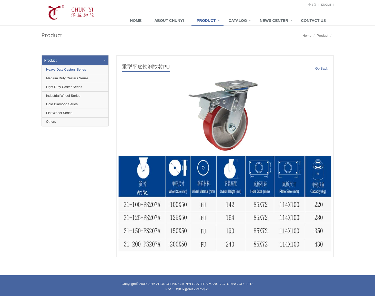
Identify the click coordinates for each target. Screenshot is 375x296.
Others (51, 121)
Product (206, 20)
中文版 (312, 4)
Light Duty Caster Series (64, 87)
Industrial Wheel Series (63, 96)
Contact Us (313, 20)
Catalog (238, 20)
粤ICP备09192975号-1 (192, 289)
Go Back (321, 68)
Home (135, 20)
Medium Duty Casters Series (67, 78)
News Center (274, 20)
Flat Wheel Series (59, 113)
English (327, 4)
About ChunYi (169, 20)
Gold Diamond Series (62, 104)
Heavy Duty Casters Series (66, 69)
